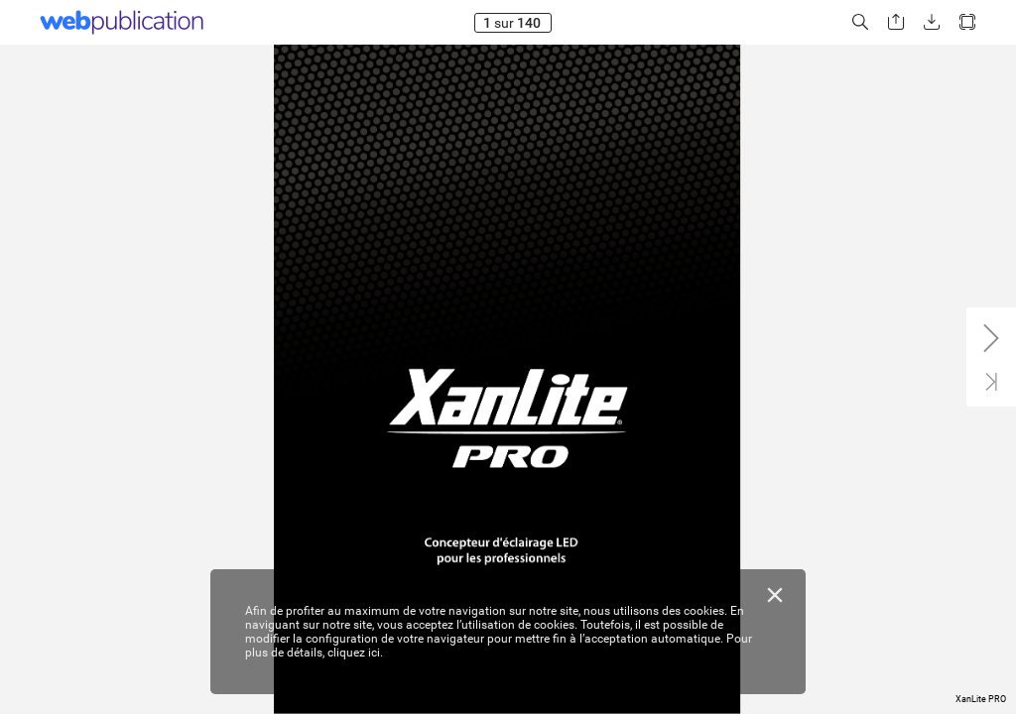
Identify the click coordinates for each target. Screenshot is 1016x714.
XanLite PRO (980, 699)
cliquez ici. (355, 652)
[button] (860, 22)
